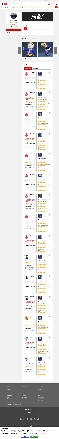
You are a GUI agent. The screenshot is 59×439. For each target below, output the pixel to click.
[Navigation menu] (2, 4)
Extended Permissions (41, 398)
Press (7, 392)
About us (8, 387)
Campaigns (8, 389)
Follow (11, 26)
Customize (25, 436)
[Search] (56, 7)
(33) (16, 22)
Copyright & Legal (40, 400)
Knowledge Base (24, 390)
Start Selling (40, 387)
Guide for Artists (40, 389)
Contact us (24, 387)
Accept (34, 436)
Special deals (8, 0)
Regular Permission (41, 397)
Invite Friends (9, 390)
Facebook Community (25, 398)
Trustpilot (29, 412)
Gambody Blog (24, 397)
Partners (8, 397)
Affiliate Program (9, 398)
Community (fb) (22, 0)
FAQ (22, 389)
